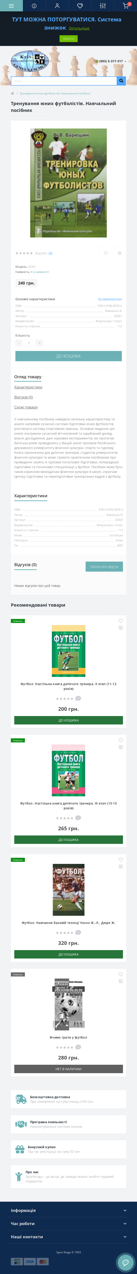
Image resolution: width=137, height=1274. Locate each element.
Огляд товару (27, 376)
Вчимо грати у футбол (68, 1037)
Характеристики (28, 387)
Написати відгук (104, 566)
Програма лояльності (48, 1122)
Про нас (32, 1172)
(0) (50, 253)
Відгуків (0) (23, 397)
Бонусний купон (42, 1147)
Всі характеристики (110, 298)
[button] (57, 5)
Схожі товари (26, 407)
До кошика (68, 356)
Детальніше (79, 28)
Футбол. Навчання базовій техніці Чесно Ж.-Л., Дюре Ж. (68, 923)
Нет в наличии (68, 1069)
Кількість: (22, 335)
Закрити (68, 38)
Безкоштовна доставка (50, 1097)
